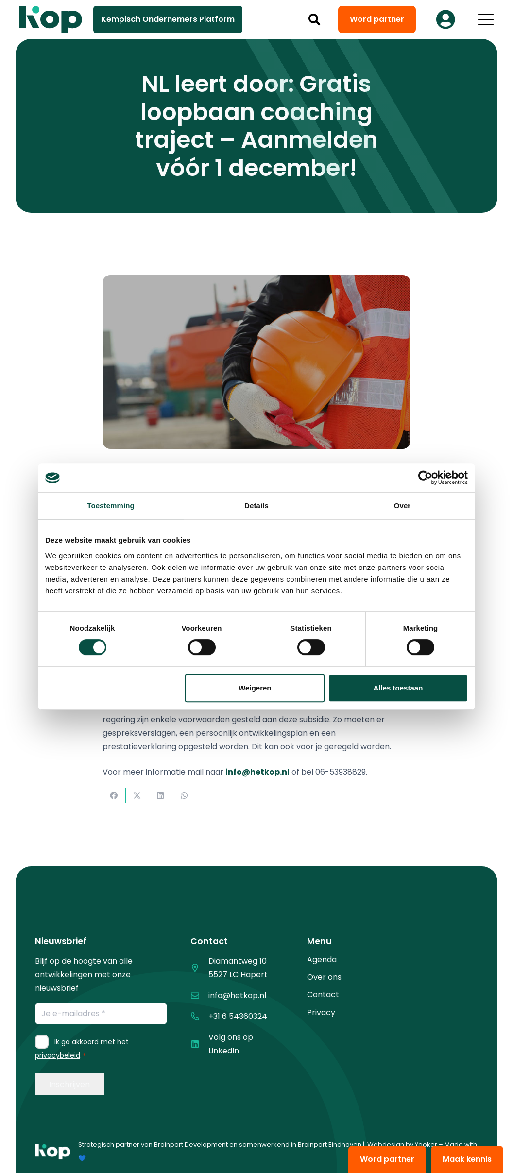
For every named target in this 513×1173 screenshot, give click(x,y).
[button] (314, 19)
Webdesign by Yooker (402, 1144)
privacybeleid (57, 1055)
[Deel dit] (114, 795)
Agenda (322, 959)
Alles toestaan (398, 688)
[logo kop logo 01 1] (52, 1152)
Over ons (324, 977)
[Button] (445, 19)
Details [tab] (256, 505)
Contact (323, 994)
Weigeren (255, 688)
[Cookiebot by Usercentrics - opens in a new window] (425, 477)
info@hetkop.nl (237, 995)
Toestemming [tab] (111, 505)
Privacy (321, 1012)
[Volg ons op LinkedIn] (199, 1044)
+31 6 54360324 (237, 1016)
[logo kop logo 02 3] (51, 19)
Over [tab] (402, 505)
